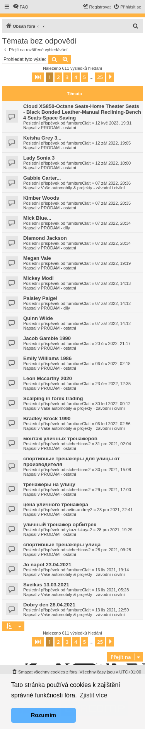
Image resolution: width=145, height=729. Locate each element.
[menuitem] (20, 7)
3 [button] (67, 77)
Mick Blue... (37, 218)
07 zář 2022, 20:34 (113, 223)
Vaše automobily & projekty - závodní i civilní (83, 187)
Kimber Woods (41, 198)
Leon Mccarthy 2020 (47, 378)
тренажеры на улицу (49, 484)
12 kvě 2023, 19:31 (114, 123)
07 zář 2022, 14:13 (113, 283)
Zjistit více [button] (93, 695)
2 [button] (58, 77)
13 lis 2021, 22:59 (112, 610)
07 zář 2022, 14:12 (113, 303)
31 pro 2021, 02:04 (113, 443)
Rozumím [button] (43, 715)
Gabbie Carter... (42, 178)
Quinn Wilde (38, 318)
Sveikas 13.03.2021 (46, 585)
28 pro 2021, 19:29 (114, 529)
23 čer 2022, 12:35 (113, 383)
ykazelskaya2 (79, 529)
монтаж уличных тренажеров (60, 438)
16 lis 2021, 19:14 (112, 569)
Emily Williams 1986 (47, 358)
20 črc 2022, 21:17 (113, 343)
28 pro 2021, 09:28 (113, 549)
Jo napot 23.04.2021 (47, 564)
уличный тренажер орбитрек (59, 524)
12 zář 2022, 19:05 (113, 143)
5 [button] (84, 77)
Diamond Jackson (45, 238)
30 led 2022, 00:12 (113, 403)
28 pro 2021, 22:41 (115, 509)
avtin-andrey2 (79, 509)
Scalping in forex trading (53, 398)
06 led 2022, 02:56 (113, 423)
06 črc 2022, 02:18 (113, 363)
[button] (38, 77)
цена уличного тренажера (55, 504)
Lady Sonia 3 (39, 158)
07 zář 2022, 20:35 (113, 203)
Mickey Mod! (38, 278)
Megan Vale (37, 258)
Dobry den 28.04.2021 (49, 605)
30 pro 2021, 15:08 (113, 469)
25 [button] (100, 77)
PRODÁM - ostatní (58, 127)
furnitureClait (78, 123)
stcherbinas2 (78, 443)
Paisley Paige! (40, 298)
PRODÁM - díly (55, 228)
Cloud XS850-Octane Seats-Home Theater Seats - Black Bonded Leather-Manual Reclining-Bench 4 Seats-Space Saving (82, 112)
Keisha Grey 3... (42, 138)
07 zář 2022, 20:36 (113, 183)
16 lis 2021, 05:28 (112, 590)
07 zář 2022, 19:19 (113, 263)
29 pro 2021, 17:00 (113, 489)
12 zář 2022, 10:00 (113, 163)
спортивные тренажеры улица (62, 544)
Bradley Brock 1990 (46, 418)
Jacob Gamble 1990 (47, 338)
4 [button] (75, 77)
